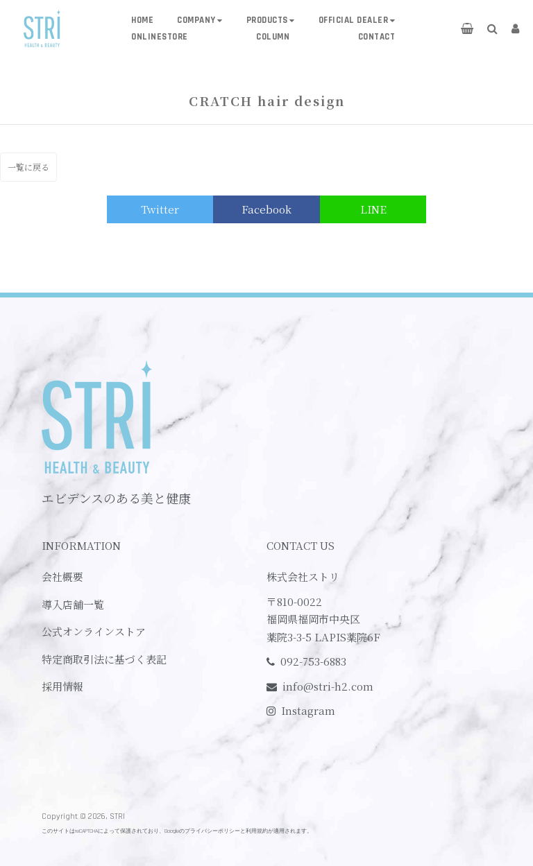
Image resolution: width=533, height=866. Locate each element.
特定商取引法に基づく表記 (104, 659)
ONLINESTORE (159, 36)
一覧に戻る (28, 167)
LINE (373, 209)
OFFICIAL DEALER (354, 20)
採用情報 (62, 686)
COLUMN (272, 36)
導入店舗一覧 (73, 604)
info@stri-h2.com (327, 686)
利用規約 (257, 831)
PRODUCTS (267, 20)
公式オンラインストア (94, 631)
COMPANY (196, 20)
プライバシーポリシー (212, 831)
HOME (142, 20)
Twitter (160, 209)
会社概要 (62, 576)
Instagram (308, 710)
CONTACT (377, 36)
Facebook (266, 209)
